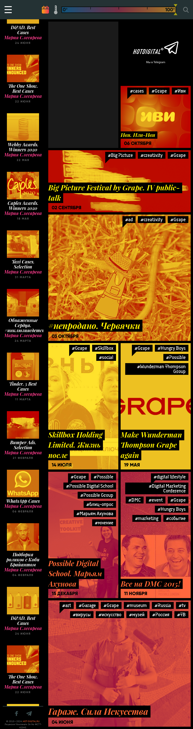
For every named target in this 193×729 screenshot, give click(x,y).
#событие (176, 518)
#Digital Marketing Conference (167, 488)
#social (106, 357)
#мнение (104, 523)
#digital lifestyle (170, 477)
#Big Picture (120, 155)
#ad (129, 219)
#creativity (152, 155)
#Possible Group (96, 495)
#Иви (180, 91)
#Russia (163, 605)
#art (66, 605)
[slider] (175, 9)
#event (156, 500)
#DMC (134, 500)
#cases (137, 91)
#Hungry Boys (172, 348)
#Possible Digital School (89, 486)
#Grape (178, 155)
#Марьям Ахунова (95, 513)
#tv (182, 605)
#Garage (87, 605)
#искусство (110, 614)
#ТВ (181, 614)
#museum (137, 605)
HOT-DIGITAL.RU (31, 721)
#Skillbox (104, 348)
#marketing (146, 518)
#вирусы (82, 614)
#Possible (176, 357)
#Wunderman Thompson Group (161, 368)
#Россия (160, 614)
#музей (137, 614)
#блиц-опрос (99, 504)
